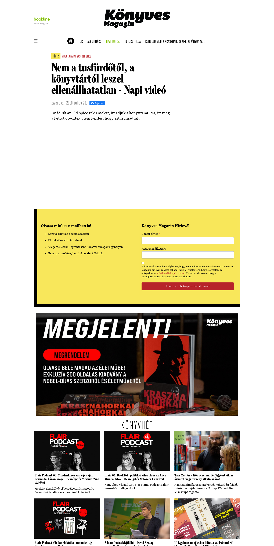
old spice (86, 56)
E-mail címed (151, 234)
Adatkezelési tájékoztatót (171, 273)
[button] (36, 41)
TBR (81, 41)
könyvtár (71, 56)
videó (64, 56)
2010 (79, 56)
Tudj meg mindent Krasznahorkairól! (197, 32)
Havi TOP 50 (114, 41)
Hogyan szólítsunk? (154, 248)
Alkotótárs (95, 41)
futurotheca (134, 41)
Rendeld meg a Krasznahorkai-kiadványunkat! (176, 41)
